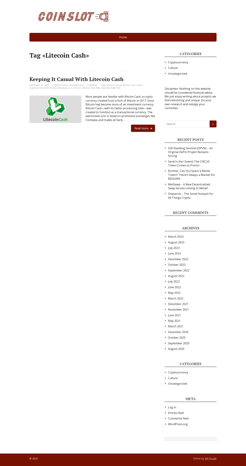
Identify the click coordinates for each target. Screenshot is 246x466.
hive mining (50, 87)
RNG (98, 87)
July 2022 (174, 281)
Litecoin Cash (88, 87)
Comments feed (178, 418)
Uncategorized (76, 85)
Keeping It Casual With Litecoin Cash (76, 79)
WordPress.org (178, 424)
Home (123, 37)
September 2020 (178, 343)
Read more (141, 128)
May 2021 (174, 321)
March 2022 (175, 298)
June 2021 (174, 315)
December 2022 (178, 259)
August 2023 (176, 242)
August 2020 (176, 349)
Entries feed (176, 413)
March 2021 (175, 326)
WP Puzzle (211, 458)
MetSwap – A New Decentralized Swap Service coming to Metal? (189, 186)
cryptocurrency (36, 87)
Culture (173, 68)
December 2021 (178, 304)
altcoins (110, 85)
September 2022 (178, 270)
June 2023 (174, 253)
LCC (70, 87)
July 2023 (174, 248)
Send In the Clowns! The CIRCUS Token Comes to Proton (189, 163)
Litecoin (77, 87)
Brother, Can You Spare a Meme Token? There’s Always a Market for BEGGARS (191, 175)
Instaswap (62, 87)
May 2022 (174, 293)
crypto (139, 85)
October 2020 (177, 337)
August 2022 (176, 276)
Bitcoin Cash (129, 85)
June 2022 (174, 287)
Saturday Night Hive (111, 87)
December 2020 (178, 332)
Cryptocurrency (60, 85)
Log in (172, 407)
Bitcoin (118, 85)
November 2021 (178, 309)
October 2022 (177, 265)
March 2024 (175, 237)
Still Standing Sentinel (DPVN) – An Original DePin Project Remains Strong (190, 152)
